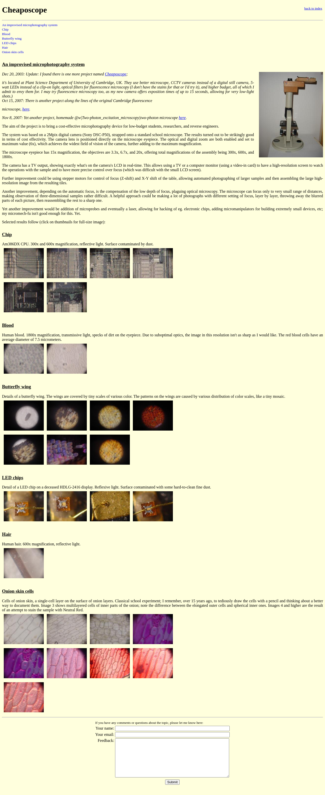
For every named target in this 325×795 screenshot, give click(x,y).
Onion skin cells (13, 52)
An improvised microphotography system (30, 25)
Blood (6, 34)
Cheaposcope (115, 74)
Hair (5, 47)
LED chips (9, 43)
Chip (5, 29)
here (25, 109)
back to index (313, 8)
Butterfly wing (12, 38)
